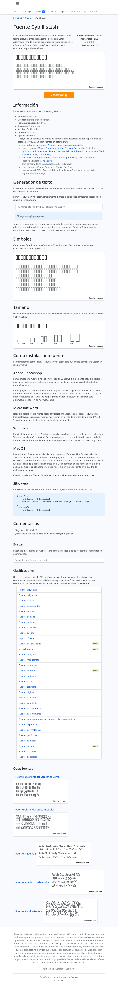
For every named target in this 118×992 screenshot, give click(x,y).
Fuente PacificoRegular (56, 911)
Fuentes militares (27, 600)
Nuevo (40, 11)
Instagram (45, 157)
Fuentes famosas (27, 611)
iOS (79, 145)
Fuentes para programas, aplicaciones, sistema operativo (47, 719)
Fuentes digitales (27, 692)
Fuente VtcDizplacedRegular (59, 882)
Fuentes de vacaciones (30, 643)
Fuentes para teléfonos (30, 708)
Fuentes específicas (28, 724)
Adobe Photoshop (48, 148)
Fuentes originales (28, 595)
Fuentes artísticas (27, 686)
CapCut (81, 157)
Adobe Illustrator (57, 151)
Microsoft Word (96, 151)
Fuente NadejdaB (53, 853)
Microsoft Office (29, 154)
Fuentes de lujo (26, 622)
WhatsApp (64, 157)
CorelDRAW (44, 154)
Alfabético (75, 11)
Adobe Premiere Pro (67, 148)
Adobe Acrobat (40, 151)
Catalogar (27, 11)
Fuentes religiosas (27, 740)
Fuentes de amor (27, 746)
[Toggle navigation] (17, 3)
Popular (63, 11)
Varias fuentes (26, 649)
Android (73, 145)
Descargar (59, 95)
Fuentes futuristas (28, 681)
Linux (65, 145)
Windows (51, 145)
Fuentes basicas (26, 632)
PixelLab (46, 160)
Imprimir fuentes (27, 638)
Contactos (70, 968)
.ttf (36, 135)
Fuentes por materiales (30, 729)
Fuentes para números (30, 713)
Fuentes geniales (27, 616)
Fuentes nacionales (28, 751)
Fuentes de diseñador (29, 606)
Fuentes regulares (27, 627)
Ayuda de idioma (91, 11)
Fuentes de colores (28, 756)
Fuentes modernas (28, 665)
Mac (60, 145)
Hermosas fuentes (28, 589)
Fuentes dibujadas (28, 654)
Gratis (16, 11)
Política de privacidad (53, 968)
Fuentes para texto (28, 703)
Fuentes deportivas (28, 670)
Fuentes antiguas (27, 676)
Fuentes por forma (28, 735)
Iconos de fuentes (27, 697)
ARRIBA (52, 11)
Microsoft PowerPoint (77, 151)
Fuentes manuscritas (29, 659)
